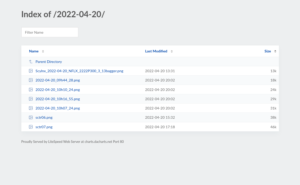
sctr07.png (41, 127)
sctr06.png (41, 117)
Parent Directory (45, 61)
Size (267, 51)
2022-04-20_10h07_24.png (54, 108)
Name (34, 51)
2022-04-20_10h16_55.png (54, 99)
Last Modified (156, 51)
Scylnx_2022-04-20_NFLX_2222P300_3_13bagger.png (76, 71)
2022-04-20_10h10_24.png (54, 89)
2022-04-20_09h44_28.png (54, 80)
